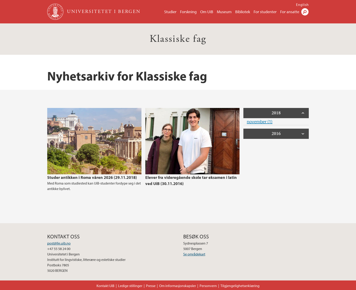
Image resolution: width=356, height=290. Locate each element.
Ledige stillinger (130, 285)
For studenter (265, 11)
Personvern (208, 285)
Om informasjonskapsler (177, 285)
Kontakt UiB (105, 285)
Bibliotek (242, 11)
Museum (224, 11)
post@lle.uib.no (59, 243)
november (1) (259, 121)
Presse (151, 285)
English (302, 4)
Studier (170, 11)
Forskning (188, 11)
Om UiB (206, 11)
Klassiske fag (178, 38)
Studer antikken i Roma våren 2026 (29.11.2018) (92, 177)
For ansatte (289, 11)
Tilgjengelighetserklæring (240, 285)
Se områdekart (194, 254)
